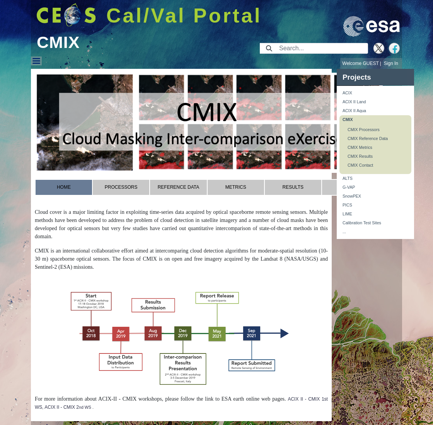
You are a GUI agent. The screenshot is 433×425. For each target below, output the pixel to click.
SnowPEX (352, 196)
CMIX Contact (360, 165)
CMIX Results (360, 156)
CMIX (348, 119)
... (344, 231)
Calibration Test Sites (362, 222)
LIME (347, 214)
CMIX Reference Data (368, 138)
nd (81, 407)
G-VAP (349, 187)
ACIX (347, 92)
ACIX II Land (354, 101)
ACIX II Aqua (354, 110)
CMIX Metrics (360, 147)
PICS (347, 205)
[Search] (321, 48)
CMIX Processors (364, 129)
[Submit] (269, 48)
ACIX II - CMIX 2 (61, 407)
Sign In (391, 63)
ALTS (348, 178)
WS (88, 407)
